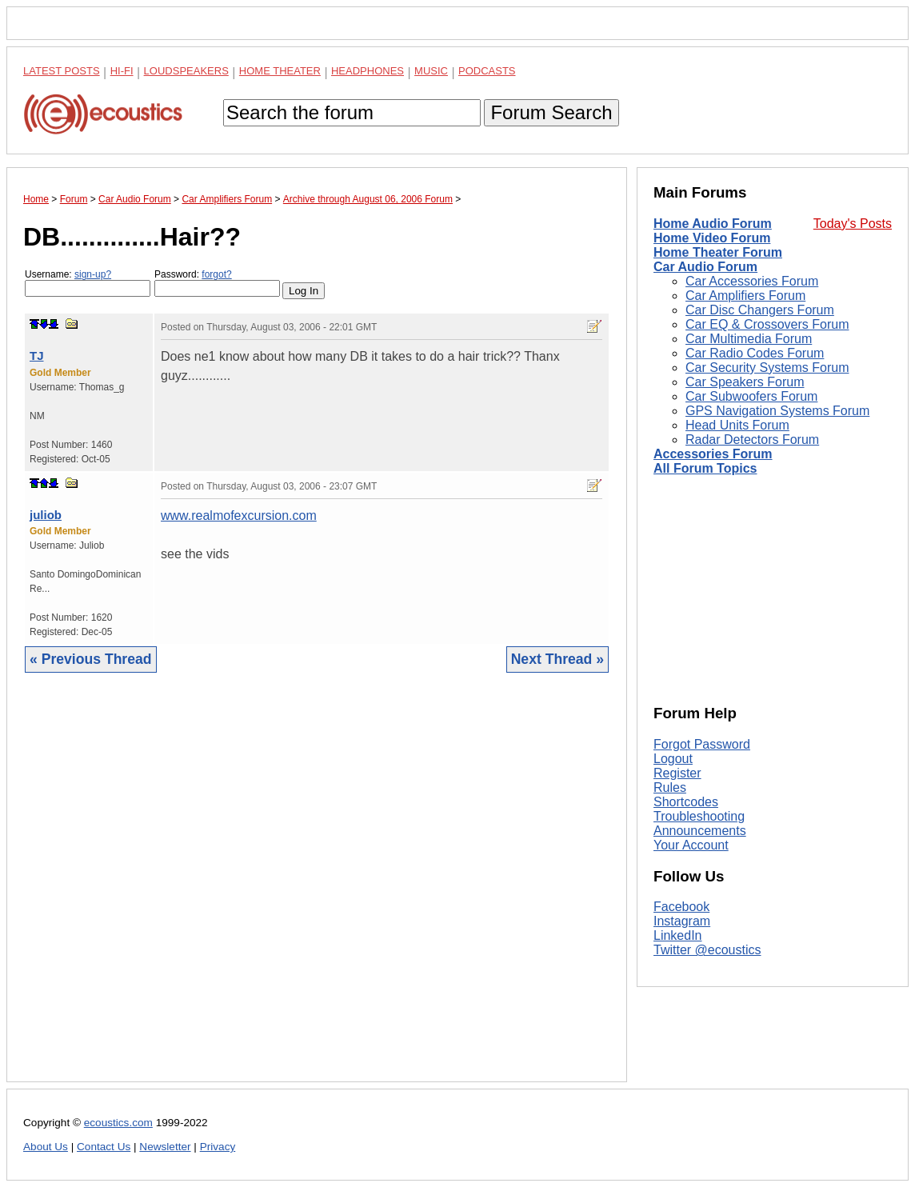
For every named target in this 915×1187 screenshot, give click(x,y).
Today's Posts (852, 223)
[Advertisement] (316, 889)
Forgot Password (701, 744)
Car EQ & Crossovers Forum (767, 324)
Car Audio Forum (705, 267)
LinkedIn (677, 935)
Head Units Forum (737, 425)
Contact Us (103, 1147)
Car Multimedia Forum (748, 339)
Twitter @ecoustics (707, 950)
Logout (673, 758)
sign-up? (92, 274)
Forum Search (551, 112)
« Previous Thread (91, 659)
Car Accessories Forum (751, 281)
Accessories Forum (713, 454)
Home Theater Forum (717, 252)
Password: (217, 283)
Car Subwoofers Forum (751, 396)
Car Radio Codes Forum (754, 353)
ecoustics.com (118, 1123)
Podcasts (487, 71)
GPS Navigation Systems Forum (777, 411)
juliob (46, 515)
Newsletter (164, 1147)
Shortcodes (685, 802)
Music (431, 71)
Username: (87, 283)
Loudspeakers (186, 71)
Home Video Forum (711, 238)
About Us (45, 1147)
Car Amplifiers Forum (745, 295)
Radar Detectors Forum (752, 439)
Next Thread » (557, 659)
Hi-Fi (122, 71)
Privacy (218, 1147)
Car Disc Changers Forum (759, 310)
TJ (37, 355)
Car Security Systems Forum (767, 367)
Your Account (691, 845)
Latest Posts (61, 71)
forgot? (216, 274)
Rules (669, 787)
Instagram (681, 921)
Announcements (699, 830)
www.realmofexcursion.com (239, 515)
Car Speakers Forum (745, 382)
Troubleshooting (699, 816)
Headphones (367, 71)
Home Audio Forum (712, 223)
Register (677, 773)
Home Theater (280, 71)
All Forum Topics (705, 468)
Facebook (681, 906)
